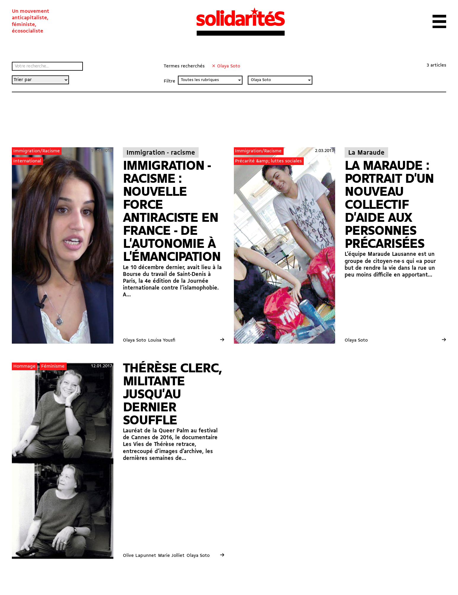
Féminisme (53, 366)
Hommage (24, 366)
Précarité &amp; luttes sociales (268, 161)
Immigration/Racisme (36, 151)
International (27, 161)
